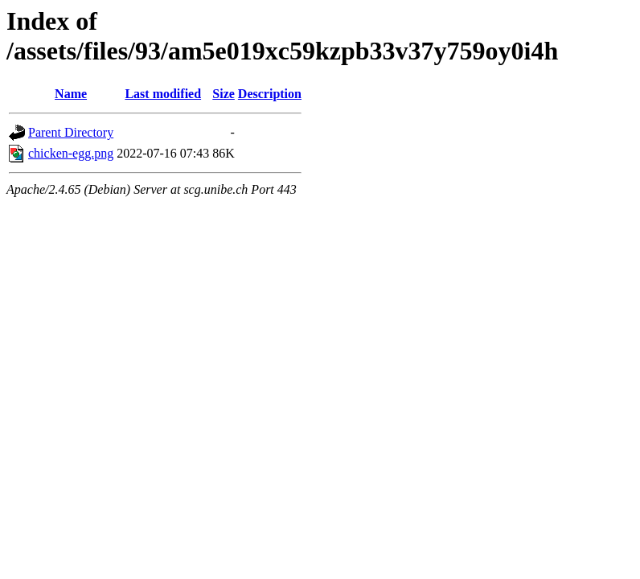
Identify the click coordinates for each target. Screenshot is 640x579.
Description (270, 94)
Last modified (163, 94)
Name (71, 94)
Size (223, 94)
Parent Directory (70, 132)
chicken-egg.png (70, 153)
